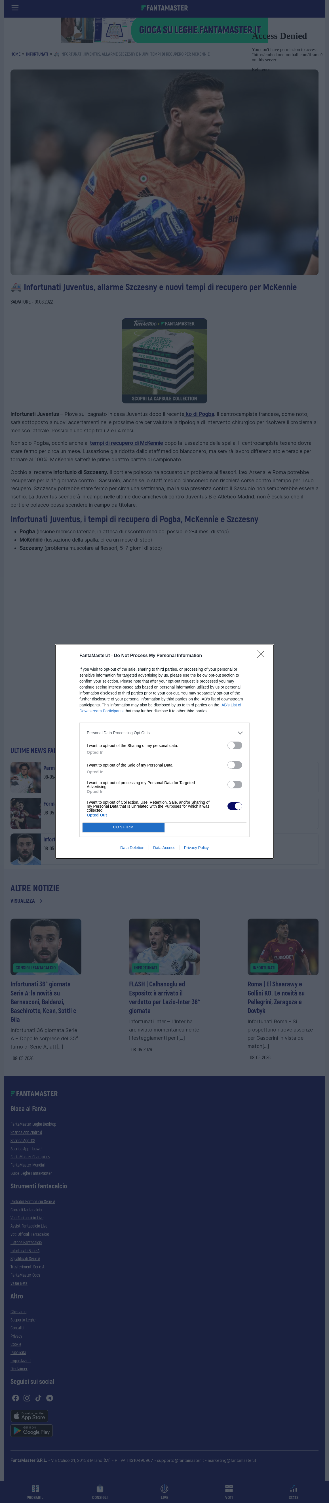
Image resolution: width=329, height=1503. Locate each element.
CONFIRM (123, 827)
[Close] (262, 656)
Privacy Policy (196, 847)
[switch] (234, 745)
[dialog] (164, 751)
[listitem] (164, 733)
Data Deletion (132, 847)
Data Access (164, 847)
